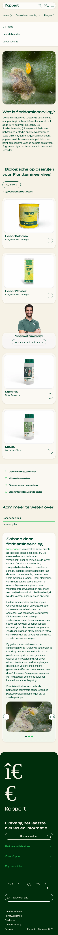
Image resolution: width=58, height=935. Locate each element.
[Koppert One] (46, 6)
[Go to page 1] (26, 736)
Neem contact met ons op (29, 342)
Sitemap (9, 929)
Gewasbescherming (26, 15)
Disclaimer (10, 920)
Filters (11, 184)
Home (5, 15)
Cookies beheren (13, 911)
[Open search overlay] (40, 6)
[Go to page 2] (29, 736)
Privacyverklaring (13, 916)
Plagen (48, 15)
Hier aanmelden (36, 836)
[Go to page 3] (32, 736)
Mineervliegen (13, 549)
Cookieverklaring (13, 924)
